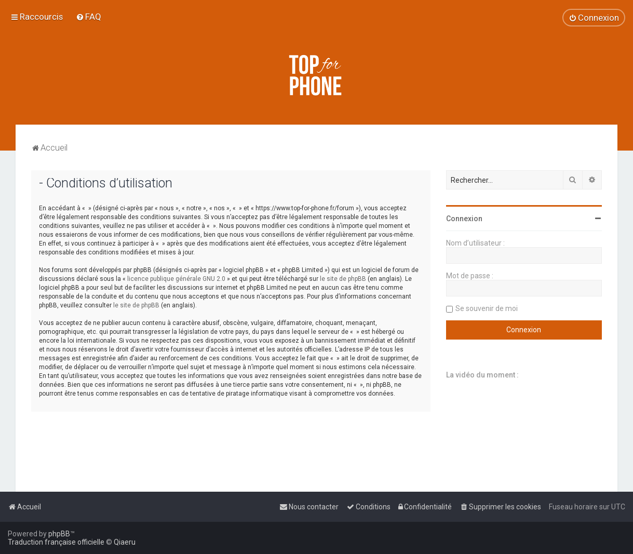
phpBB (59, 534)
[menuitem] (88, 16)
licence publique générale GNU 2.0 (176, 278)
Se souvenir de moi (486, 308)
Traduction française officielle (56, 542)
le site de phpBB (343, 278)
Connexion (464, 218)
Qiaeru (125, 542)
